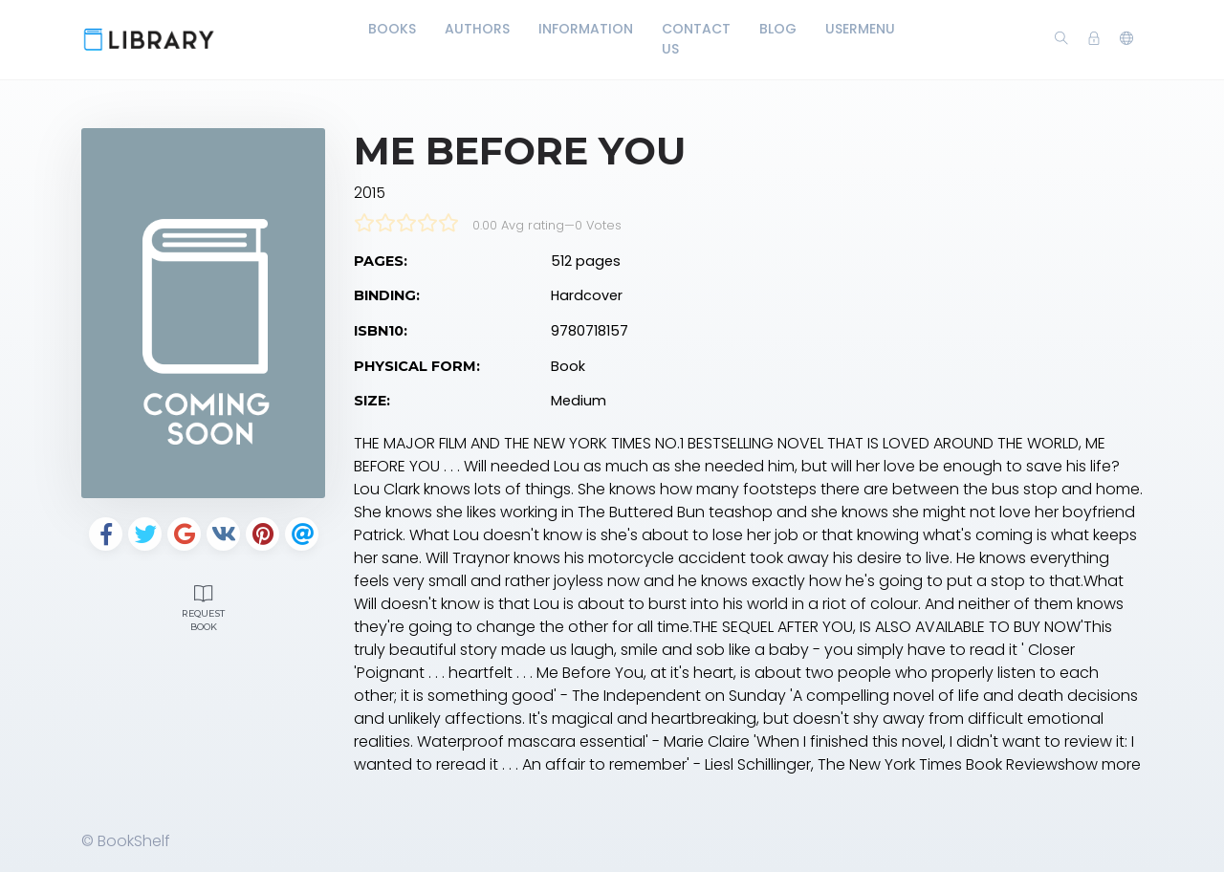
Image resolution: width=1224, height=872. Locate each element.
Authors (477, 28)
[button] (1126, 39)
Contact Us (696, 38)
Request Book (203, 606)
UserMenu (860, 28)
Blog (778, 28)
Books (392, 28)
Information (585, 28)
